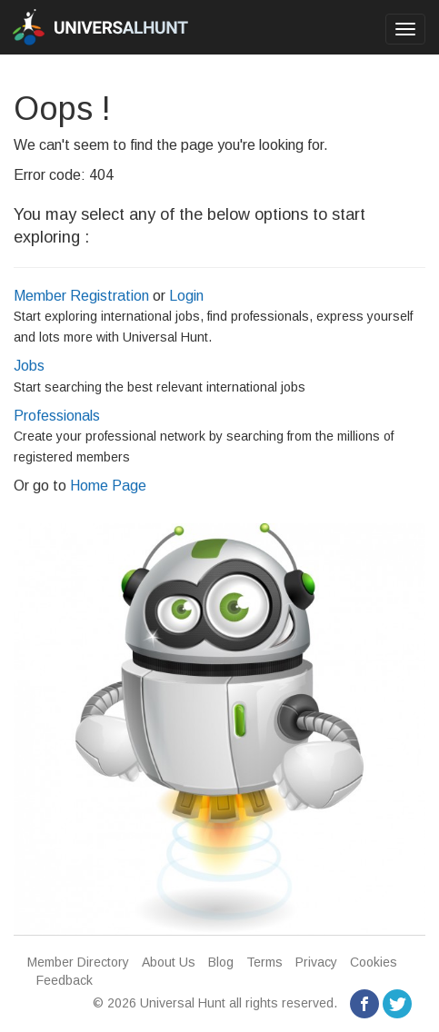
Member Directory (78, 962)
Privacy (316, 962)
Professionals (57, 415)
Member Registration (81, 295)
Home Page (108, 485)
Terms (264, 962)
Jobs (29, 365)
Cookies (373, 962)
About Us (168, 962)
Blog (221, 962)
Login (186, 295)
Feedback (64, 980)
